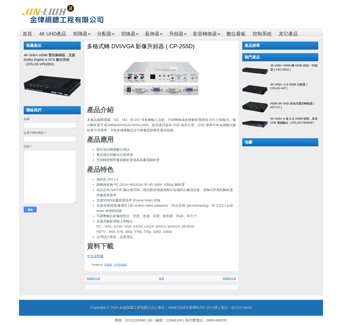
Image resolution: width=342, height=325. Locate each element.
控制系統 (262, 33)
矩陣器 (83, 32)
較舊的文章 (229, 278)
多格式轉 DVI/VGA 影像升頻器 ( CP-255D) (141, 46)
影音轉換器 (208, 32)
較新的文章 (93, 278)
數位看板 (236, 33)
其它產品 (288, 33)
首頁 (27, 33)
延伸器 (155, 32)
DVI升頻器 (120, 264)
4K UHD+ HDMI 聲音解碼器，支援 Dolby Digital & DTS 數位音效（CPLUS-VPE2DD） (49, 59)
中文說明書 (95, 256)
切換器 (131, 32)
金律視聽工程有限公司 (137, 308)
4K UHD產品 (52, 33)
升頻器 (179, 32)
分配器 (107, 32)
